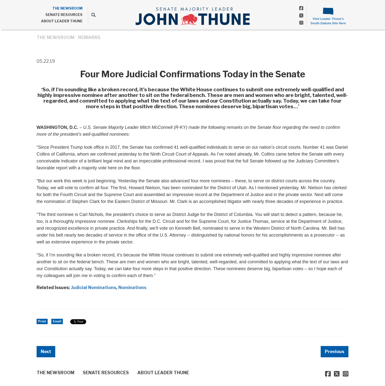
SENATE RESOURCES (63, 15)
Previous (334, 351)
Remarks (89, 37)
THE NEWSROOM (67, 8)
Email (57, 321)
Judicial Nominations (93, 287)
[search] (92, 14)
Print (42, 321)
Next (46, 351)
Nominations (132, 287)
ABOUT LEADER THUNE (61, 21)
